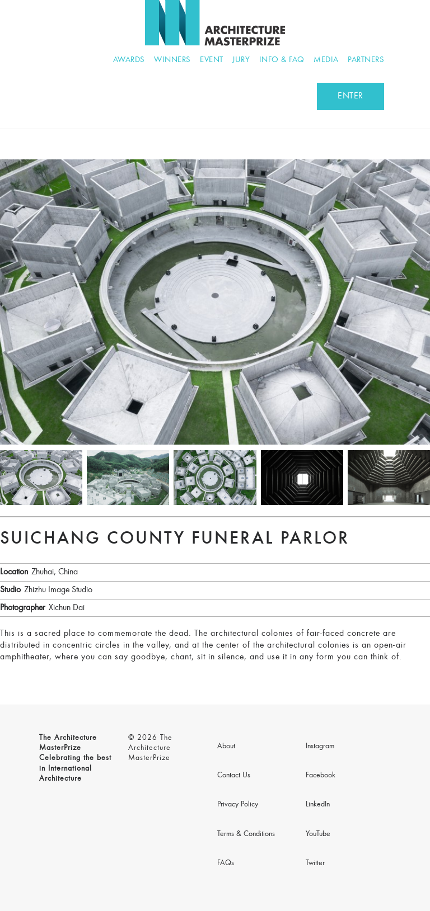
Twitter (315, 863)
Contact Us (233, 776)
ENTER (350, 96)
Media (326, 60)
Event (211, 60)
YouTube (318, 834)
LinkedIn (318, 805)
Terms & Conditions (246, 834)
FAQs (225, 863)
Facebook (320, 776)
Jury (241, 60)
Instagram (320, 746)
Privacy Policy (237, 805)
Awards (129, 60)
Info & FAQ (282, 60)
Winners (172, 60)
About (226, 746)
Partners (366, 60)
